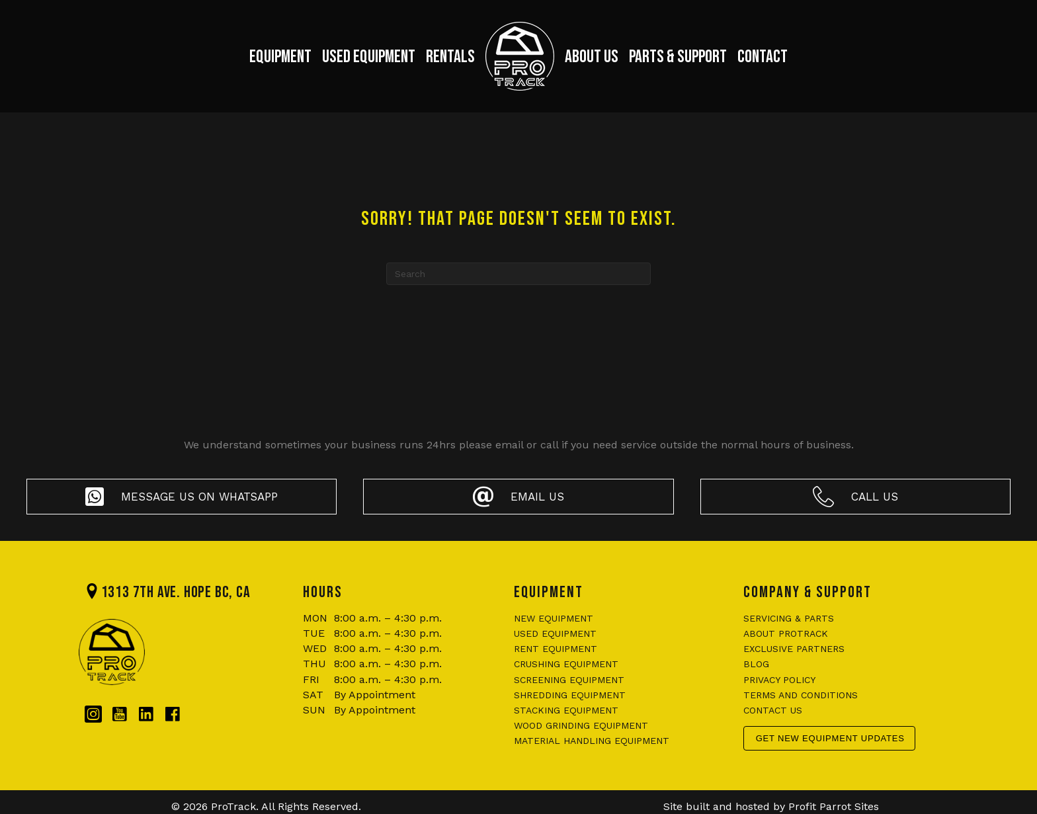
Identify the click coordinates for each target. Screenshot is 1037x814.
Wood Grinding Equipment (581, 725)
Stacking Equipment (566, 710)
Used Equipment (368, 56)
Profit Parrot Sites (833, 806)
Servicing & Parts (788, 618)
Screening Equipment (569, 679)
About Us (591, 56)
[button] (181, 496)
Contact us (772, 710)
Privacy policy (779, 679)
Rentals (450, 56)
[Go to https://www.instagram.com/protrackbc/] (93, 714)
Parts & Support (678, 56)
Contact (762, 56)
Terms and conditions (800, 695)
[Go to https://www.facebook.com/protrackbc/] (173, 714)
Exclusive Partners (794, 648)
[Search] (518, 274)
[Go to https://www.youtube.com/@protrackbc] (120, 714)
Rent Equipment (555, 648)
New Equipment (553, 618)
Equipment (280, 56)
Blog (756, 664)
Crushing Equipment (566, 664)
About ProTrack (785, 633)
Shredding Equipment (570, 695)
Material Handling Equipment (591, 740)
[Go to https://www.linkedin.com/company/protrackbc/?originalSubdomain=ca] (146, 714)
